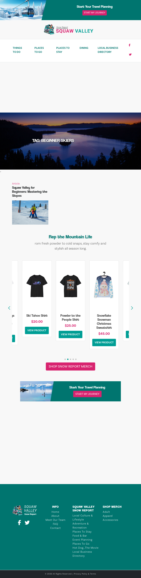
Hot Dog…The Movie (86, 547)
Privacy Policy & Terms (85, 574)
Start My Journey (94, 12)
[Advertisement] (70, 87)
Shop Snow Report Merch (70, 366)
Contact (55, 528)
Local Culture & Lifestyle (83, 517)
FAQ (55, 524)
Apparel (108, 516)
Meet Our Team (55, 520)
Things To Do (17, 50)
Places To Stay (62, 50)
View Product (36, 330)
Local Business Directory (108, 50)
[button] (132, 308)
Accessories (110, 520)
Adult (106, 512)
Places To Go (39, 50)
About (55, 516)
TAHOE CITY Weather (70, 471)
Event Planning (82, 539)
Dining (84, 48)
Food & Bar (80, 535)
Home (55, 512)
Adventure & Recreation (81, 525)
